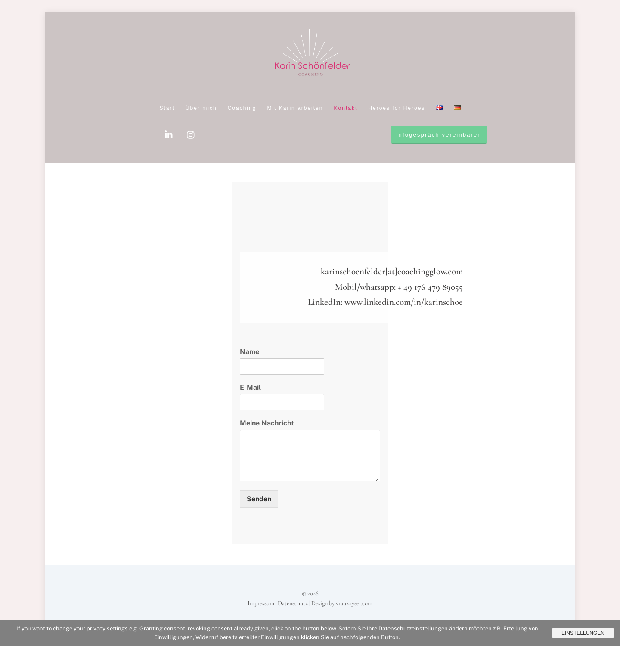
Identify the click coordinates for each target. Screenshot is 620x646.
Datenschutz (293, 603)
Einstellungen (582, 633)
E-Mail (250, 387)
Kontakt (346, 108)
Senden (259, 499)
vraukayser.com (354, 603)
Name (249, 352)
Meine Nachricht (267, 423)
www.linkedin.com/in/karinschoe (403, 302)
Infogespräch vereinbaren (439, 134)
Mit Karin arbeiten (295, 108)
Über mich (201, 108)
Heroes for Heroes (396, 108)
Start (166, 108)
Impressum (261, 603)
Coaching (242, 108)
